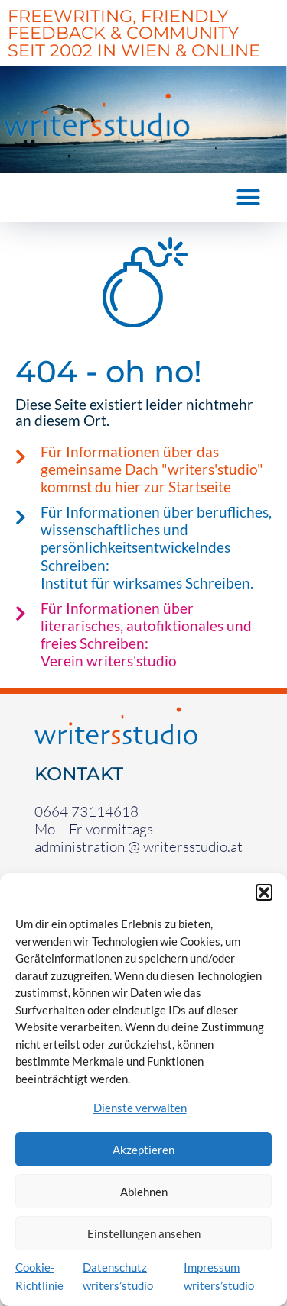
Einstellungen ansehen (144, 1233)
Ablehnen (144, 1191)
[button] (264, 892)
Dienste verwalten (140, 1107)
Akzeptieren (143, 1149)
